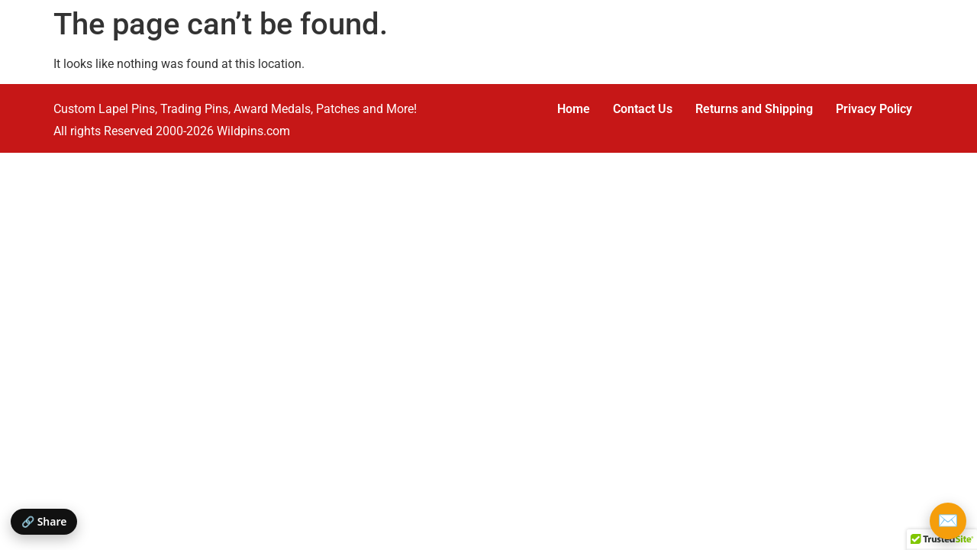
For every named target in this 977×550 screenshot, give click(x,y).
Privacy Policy (874, 109)
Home (573, 109)
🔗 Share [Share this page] (43, 521)
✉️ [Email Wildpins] (947, 520)
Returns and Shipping (754, 109)
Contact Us (642, 109)
